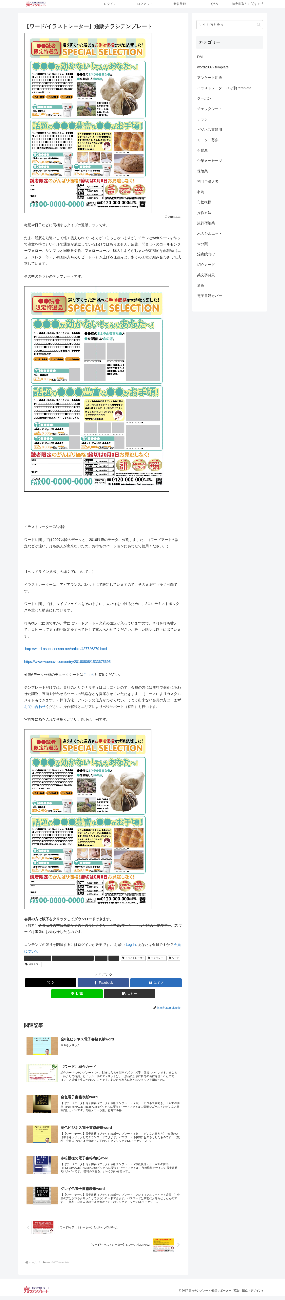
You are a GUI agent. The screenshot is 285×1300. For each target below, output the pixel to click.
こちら (88, 675)
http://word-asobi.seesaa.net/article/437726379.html (65, 649)
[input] (229, 24)
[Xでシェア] (50, 982)
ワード (174, 958)
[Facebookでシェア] (103, 982)
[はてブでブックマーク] (156, 982)
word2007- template (37, 958)
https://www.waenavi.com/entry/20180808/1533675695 (67, 662)
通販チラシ (33, 964)
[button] (129, 993)
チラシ (101, 958)
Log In (131, 945)
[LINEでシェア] (77, 993)
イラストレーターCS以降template (73, 958)
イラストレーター (133, 958)
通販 (114, 958)
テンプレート (156, 958)
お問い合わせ (35, 707)
